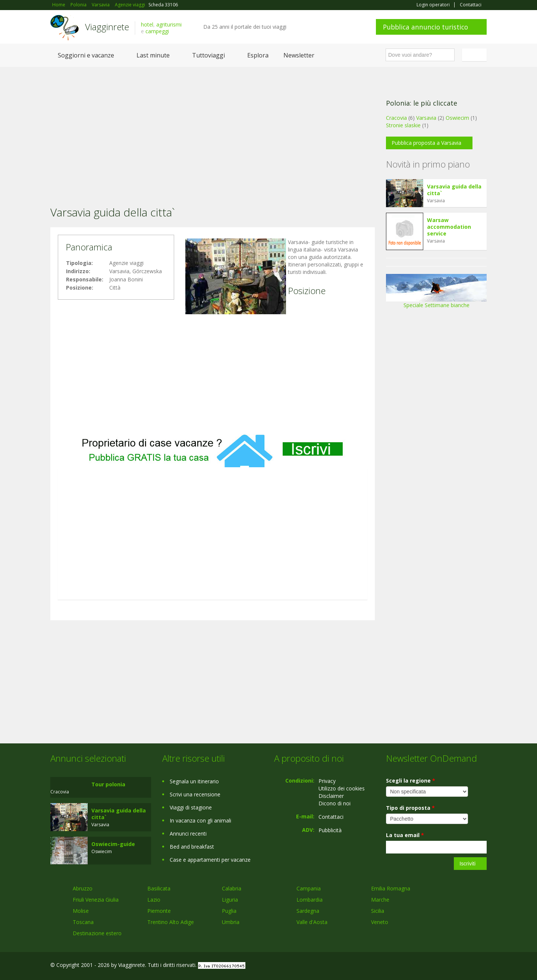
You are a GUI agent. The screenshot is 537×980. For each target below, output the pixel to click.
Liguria (230, 899)
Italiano (475, 55)
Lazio (153, 899)
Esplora (257, 55)
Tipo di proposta (410, 807)
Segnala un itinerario (194, 781)
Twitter (465, 966)
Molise (81, 910)
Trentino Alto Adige (170, 922)
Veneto (379, 922)
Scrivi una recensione (195, 794)
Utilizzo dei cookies (341, 788)
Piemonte (159, 910)
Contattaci (470, 4)
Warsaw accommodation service (449, 226)
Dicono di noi (334, 803)
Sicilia (377, 910)
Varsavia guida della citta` (454, 190)
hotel (147, 24)
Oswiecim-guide (113, 844)
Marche (380, 899)
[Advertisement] (212, 126)
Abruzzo (82, 888)
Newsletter (298, 55)
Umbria (230, 922)
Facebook (430, 966)
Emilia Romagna (390, 888)
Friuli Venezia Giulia (96, 899)
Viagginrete (107, 27)
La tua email (405, 835)
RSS (482, 966)
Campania (308, 888)
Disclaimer (331, 795)
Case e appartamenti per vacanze (210, 859)
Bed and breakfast (192, 846)
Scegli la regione (410, 780)
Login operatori (433, 4)
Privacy (327, 780)
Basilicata (158, 888)
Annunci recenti (188, 833)
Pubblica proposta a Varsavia (426, 142)
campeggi (157, 31)
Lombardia (309, 899)
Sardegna (307, 910)
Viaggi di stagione (191, 807)
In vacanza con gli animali (200, 820)
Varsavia (426, 117)
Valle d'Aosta (311, 922)
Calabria (231, 888)
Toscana (83, 922)
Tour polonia (108, 784)
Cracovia (396, 117)
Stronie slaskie (403, 125)
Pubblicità (330, 830)
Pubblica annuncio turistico (425, 26)
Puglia (229, 910)
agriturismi (169, 24)
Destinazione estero (97, 933)
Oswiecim (457, 117)
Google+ (447, 966)
